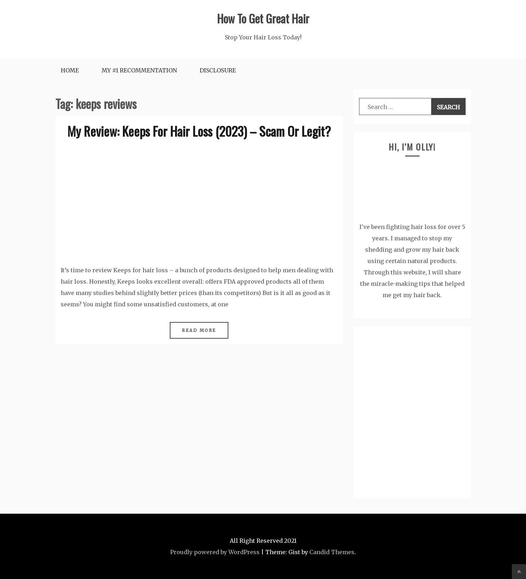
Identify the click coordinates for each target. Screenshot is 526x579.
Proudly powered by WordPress (215, 552)
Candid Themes (331, 552)
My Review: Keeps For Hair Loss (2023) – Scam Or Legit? (199, 130)
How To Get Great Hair (263, 18)
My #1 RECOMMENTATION (139, 70)
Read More (199, 330)
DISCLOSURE (218, 70)
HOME (70, 70)
